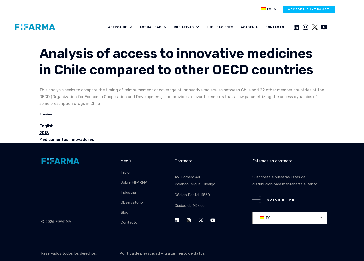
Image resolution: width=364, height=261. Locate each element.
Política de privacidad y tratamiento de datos (162, 253)
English (47, 126)
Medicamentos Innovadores (67, 139)
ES (265, 218)
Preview (46, 114)
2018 (44, 132)
